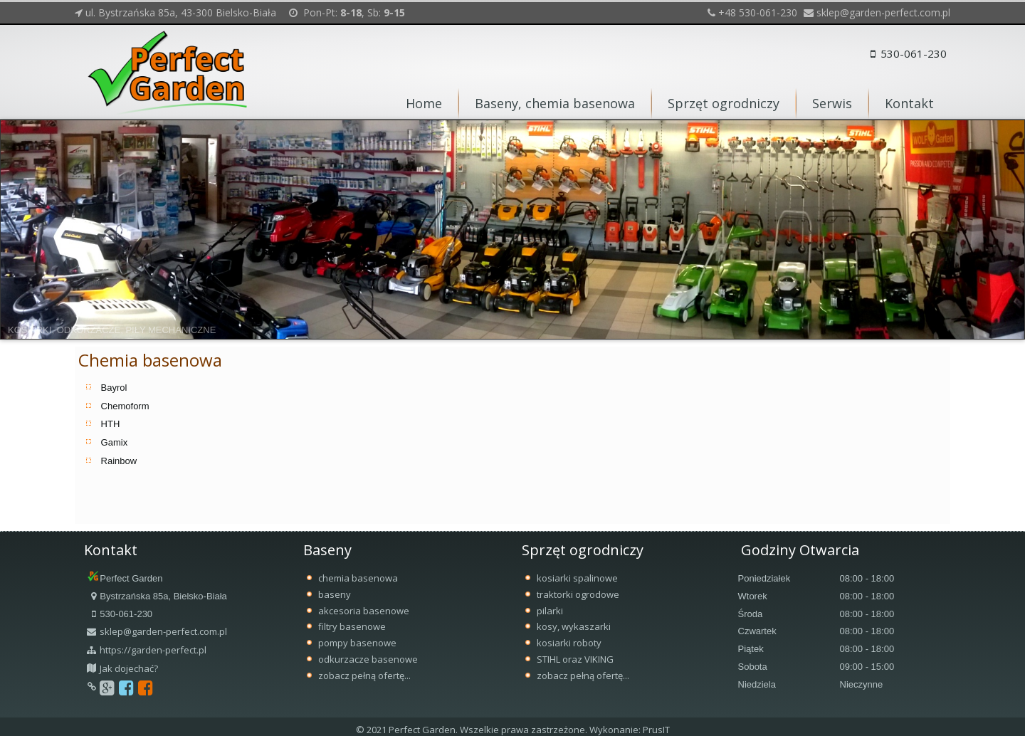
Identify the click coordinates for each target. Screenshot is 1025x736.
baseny (334, 594)
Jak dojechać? (129, 668)
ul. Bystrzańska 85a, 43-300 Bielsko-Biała (175, 12)
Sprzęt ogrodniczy (723, 103)
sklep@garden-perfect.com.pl (877, 12)
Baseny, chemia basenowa (555, 103)
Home (424, 103)
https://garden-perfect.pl (153, 649)
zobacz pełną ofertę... (364, 675)
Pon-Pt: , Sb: (347, 12)
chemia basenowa (358, 578)
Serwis (832, 103)
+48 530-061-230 (752, 12)
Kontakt (909, 103)
